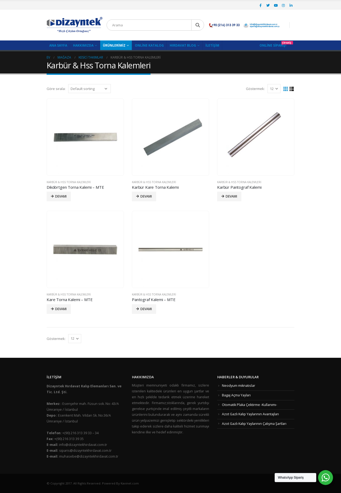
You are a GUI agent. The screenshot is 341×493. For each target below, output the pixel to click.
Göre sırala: (56, 88)
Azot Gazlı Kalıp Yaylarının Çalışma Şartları (254, 423)
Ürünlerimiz (114, 45)
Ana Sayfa (58, 45)
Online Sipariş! (272, 45)
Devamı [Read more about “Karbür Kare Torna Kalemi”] (146, 196)
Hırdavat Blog (183, 45)
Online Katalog (149, 45)
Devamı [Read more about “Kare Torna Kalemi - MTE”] (61, 309)
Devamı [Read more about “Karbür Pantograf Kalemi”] (231, 196)
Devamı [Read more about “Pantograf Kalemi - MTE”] (146, 309)
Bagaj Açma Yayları (236, 395)
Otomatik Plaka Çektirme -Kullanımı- (249, 404)
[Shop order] (89, 88)
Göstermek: (255, 88)
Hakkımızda (83, 45)
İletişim (212, 45)
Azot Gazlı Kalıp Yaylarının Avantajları (250, 414)
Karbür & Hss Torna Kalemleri (69, 182)
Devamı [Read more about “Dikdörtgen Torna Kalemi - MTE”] (61, 196)
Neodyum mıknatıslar (238, 385)
